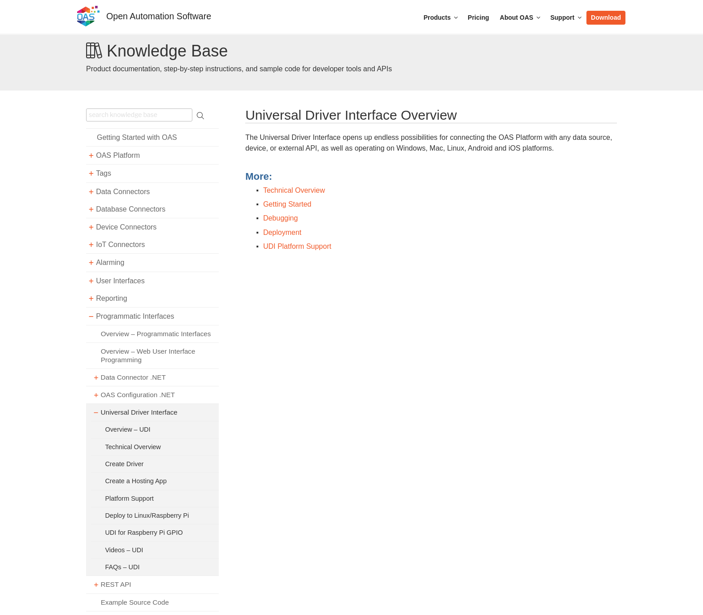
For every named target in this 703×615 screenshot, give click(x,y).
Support (566, 17)
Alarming (110, 262)
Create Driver (124, 464)
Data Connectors (123, 191)
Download (606, 17)
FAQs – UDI (122, 567)
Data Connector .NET (132, 377)
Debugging (280, 218)
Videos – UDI (124, 550)
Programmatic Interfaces (135, 316)
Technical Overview (133, 446)
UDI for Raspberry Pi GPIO (143, 532)
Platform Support (129, 498)
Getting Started (287, 204)
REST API (115, 584)
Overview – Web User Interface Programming (148, 355)
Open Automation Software (158, 16)
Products (442, 17)
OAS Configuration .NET (137, 394)
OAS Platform (118, 155)
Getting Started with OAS (137, 137)
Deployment (282, 232)
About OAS (521, 17)
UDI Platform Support (297, 246)
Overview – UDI (127, 429)
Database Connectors (130, 209)
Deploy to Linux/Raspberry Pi (147, 515)
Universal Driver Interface (138, 412)
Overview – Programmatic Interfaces (156, 334)
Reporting (111, 298)
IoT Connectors (120, 244)
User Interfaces (120, 281)
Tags (103, 173)
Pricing (478, 17)
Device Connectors (126, 227)
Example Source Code (135, 602)
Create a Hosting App (135, 481)
